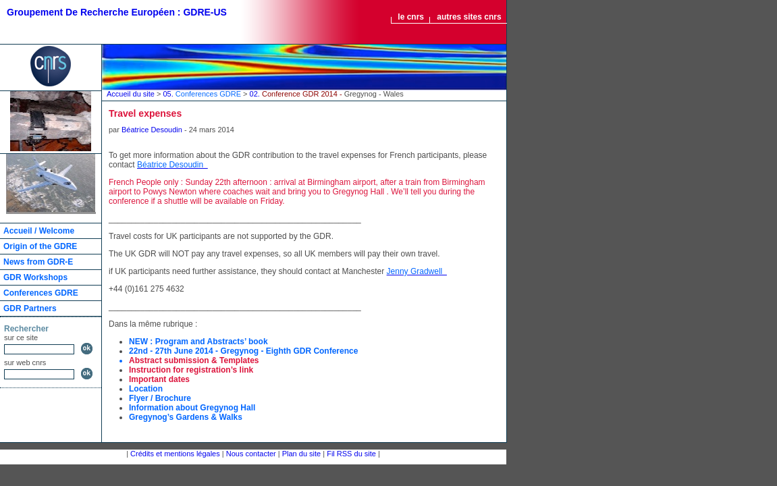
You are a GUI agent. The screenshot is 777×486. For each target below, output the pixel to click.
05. (203, 94)
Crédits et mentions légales (175, 454)
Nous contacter (251, 454)
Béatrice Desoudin (152, 130)
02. (327, 94)
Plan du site (301, 454)
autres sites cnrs (469, 17)
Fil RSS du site (351, 454)
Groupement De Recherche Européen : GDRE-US (117, 12)
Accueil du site (131, 94)
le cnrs (411, 17)
